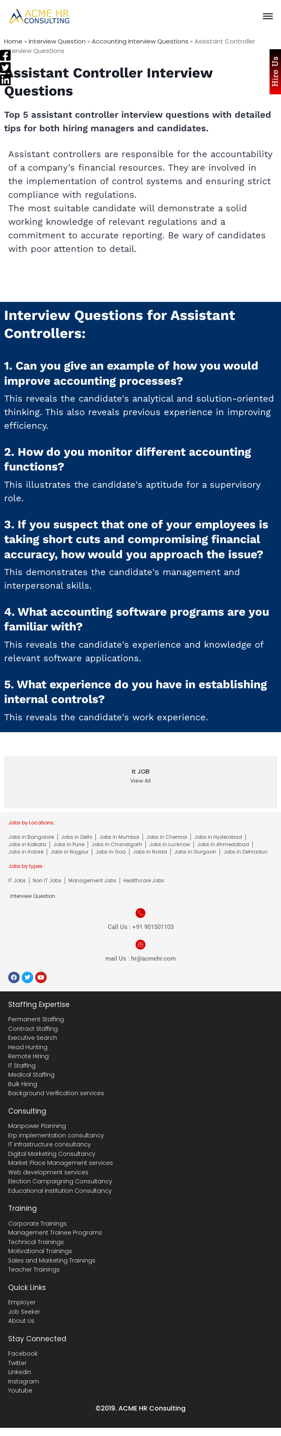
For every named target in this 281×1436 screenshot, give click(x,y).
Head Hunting (28, 1047)
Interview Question (57, 41)
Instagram (23, 1381)
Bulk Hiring (22, 1084)
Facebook (23, 1353)
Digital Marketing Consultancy (51, 1154)
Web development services (48, 1172)
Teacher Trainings (34, 1269)
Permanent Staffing (36, 1019)
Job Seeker (24, 1312)
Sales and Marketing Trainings (51, 1260)
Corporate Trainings (37, 1223)
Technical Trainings (36, 1242)
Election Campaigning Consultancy (60, 1181)
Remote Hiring (28, 1056)
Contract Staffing (33, 1029)
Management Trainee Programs (55, 1232)
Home (13, 41)
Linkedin (19, 1372)
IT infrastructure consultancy (49, 1144)
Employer (22, 1302)
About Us (21, 1321)
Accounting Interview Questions (140, 41)
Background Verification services (56, 1093)
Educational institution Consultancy (60, 1191)
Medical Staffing (31, 1075)
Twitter (17, 1363)
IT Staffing (22, 1066)
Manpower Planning (37, 1126)
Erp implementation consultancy (56, 1135)
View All (140, 781)
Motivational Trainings (40, 1251)
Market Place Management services (60, 1163)
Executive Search (32, 1038)
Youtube (20, 1390)
